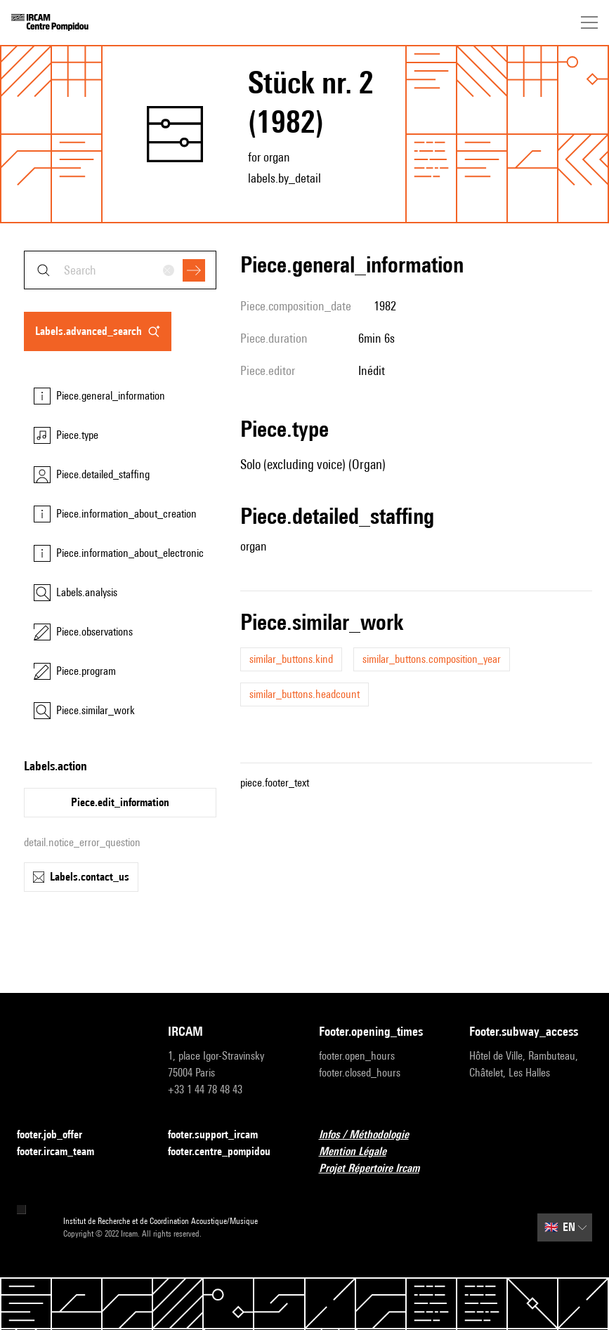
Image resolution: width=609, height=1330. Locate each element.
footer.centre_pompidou (227, 1152)
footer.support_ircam (221, 1135)
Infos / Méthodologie (372, 1135)
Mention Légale (361, 1152)
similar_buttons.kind (291, 659)
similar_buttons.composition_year (431, 659)
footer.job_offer (58, 1135)
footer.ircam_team (64, 1152)
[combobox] (120, 270)
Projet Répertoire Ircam (377, 1168)
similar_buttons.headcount (304, 694)
